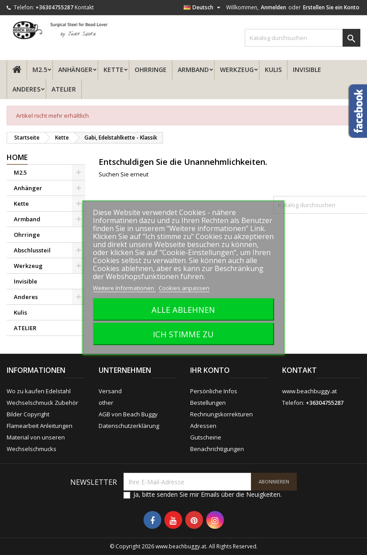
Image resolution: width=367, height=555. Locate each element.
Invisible (307, 69)
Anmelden (273, 7)
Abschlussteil (32, 250)
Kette (114, 69)
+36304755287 (54, 7)
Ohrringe (151, 69)
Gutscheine (205, 437)
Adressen (203, 426)
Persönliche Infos (213, 391)
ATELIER (64, 89)
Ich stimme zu (183, 333)
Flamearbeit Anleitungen (39, 426)
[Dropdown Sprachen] (203, 7)
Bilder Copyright (28, 414)
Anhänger (75, 69)
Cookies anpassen (184, 287)
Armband (193, 69)
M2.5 (39, 69)
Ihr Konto (210, 370)
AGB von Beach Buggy (128, 414)
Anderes (26, 89)
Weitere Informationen (124, 287)
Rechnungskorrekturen (221, 414)
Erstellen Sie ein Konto (331, 7)
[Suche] (302, 38)
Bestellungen (208, 403)
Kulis (273, 69)
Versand (110, 391)
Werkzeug (237, 69)
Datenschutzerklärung (129, 426)
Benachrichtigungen (217, 449)
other (106, 403)
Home (17, 157)
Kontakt (84, 7)
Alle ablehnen (183, 309)
